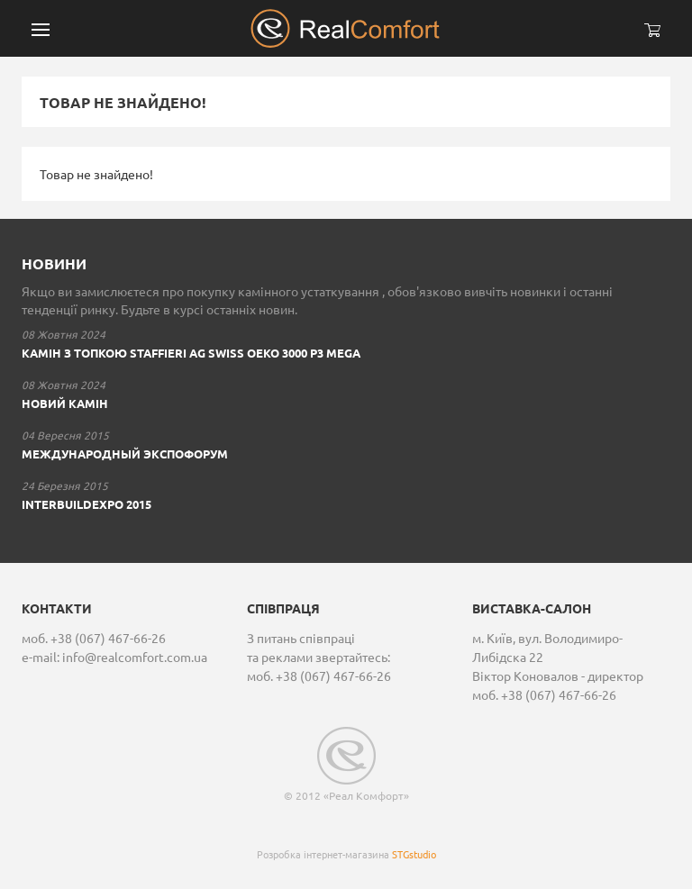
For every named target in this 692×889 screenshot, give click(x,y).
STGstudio (414, 854)
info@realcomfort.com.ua (134, 657)
